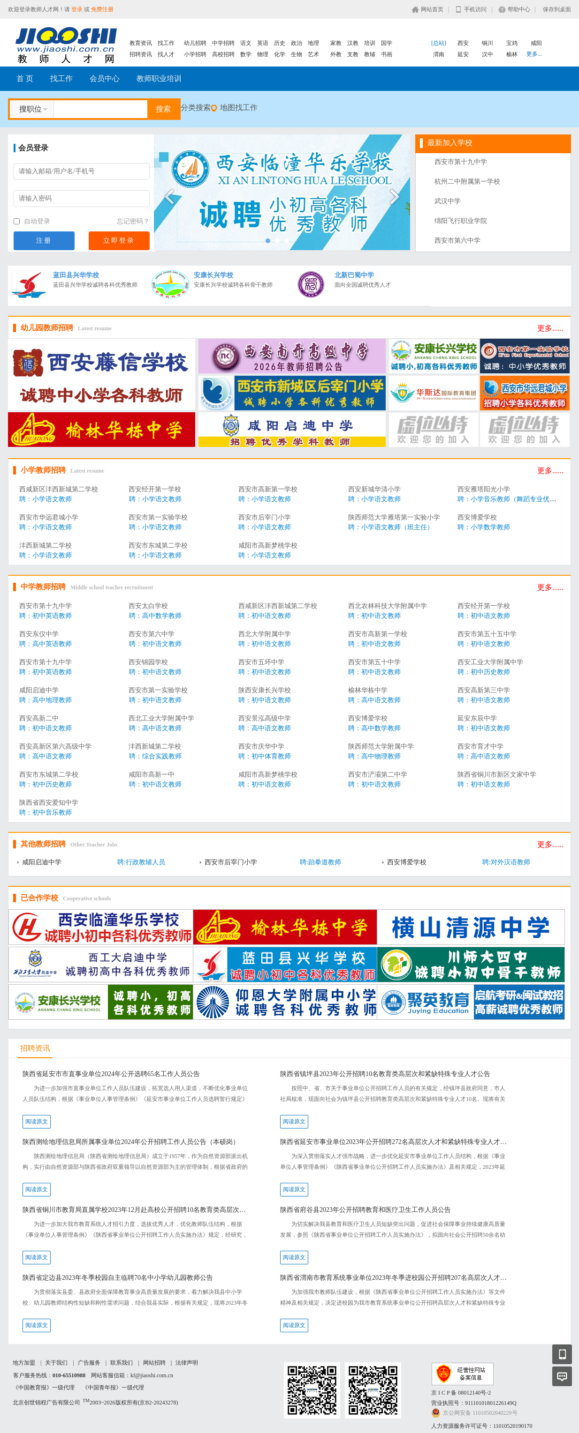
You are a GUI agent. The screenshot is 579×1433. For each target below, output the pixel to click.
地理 (313, 43)
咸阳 (536, 43)
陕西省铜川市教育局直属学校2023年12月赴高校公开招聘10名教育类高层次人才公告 (137, 1209)
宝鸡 (512, 43)
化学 (279, 54)
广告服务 (89, 1362)
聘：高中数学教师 (155, 615)
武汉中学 (447, 201)
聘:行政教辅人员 (141, 862)
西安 (463, 43)
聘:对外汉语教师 (506, 862)
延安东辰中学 (477, 718)
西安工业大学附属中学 (490, 662)
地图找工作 (239, 107)
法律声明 (186, 1362)
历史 (279, 43)
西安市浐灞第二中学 (377, 774)
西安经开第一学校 (155, 489)
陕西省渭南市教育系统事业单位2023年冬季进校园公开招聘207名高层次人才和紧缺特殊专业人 (395, 1277)
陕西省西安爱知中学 (48, 802)
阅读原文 (36, 1121)
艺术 (313, 54)
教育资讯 (141, 43)
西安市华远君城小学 (48, 517)
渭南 (438, 54)
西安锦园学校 (148, 662)
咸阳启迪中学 (39, 690)
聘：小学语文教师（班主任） (391, 527)
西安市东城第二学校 (158, 545)
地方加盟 (24, 1362)
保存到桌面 (557, 9)
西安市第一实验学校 (158, 517)
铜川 (487, 43)
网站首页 (432, 9)
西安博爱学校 (477, 517)
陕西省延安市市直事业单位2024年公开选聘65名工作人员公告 (111, 1073)
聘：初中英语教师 (45, 615)
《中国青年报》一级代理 (113, 1387)
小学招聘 (195, 54)
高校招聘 (223, 54)
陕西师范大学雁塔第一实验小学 (394, 517)
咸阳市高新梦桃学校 (267, 545)
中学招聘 (223, 43)
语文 (245, 43)
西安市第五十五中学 (487, 634)
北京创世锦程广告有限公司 (46, 1402)
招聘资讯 (141, 54)
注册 (44, 240)
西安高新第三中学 (483, 690)
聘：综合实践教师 (155, 756)
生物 (296, 54)
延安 (463, 54)
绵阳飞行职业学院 (460, 220)
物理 (262, 54)
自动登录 (32, 221)
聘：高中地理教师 (45, 700)
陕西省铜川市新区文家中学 (496, 774)
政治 (296, 43)
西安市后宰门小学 (264, 517)
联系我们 (121, 1362)
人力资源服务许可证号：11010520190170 (482, 1426)
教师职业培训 (159, 78)
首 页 (24, 78)
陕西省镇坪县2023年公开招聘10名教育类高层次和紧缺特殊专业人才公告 (385, 1073)
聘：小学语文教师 (45, 499)
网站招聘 (154, 1362)
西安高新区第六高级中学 (55, 746)
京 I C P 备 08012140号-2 (461, 1392)
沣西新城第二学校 (45, 545)
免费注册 (102, 9)
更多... (534, 54)
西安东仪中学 (39, 634)
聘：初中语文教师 (264, 615)
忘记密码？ (133, 221)
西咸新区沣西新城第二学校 (58, 489)
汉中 (487, 54)
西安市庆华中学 (261, 746)
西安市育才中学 (480, 746)
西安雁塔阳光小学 (483, 489)
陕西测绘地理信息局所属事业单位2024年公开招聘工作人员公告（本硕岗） (131, 1141)
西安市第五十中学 (374, 662)
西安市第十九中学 (460, 161)
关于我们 (56, 1362)
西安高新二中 (39, 718)
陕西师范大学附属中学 (381, 746)
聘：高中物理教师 (374, 756)
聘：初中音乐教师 (45, 812)
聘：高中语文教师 (374, 700)
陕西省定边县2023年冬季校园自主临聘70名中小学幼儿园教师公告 (118, 1277)
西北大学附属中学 (264, 634)
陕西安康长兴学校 (264, 690)
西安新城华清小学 (374, 489)
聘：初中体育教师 (264, 756)
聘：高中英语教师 (45, 643)
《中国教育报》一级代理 (44, 1387)
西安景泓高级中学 (264, 718)
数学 (245, 54)
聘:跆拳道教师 (320, 862)
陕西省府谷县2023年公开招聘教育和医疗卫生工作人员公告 (365, 1209)
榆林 (512, 54)
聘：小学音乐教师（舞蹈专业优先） (510, 499)
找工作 (166, 43)
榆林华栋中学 (368, 690)
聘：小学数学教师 (483, 527)
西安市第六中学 (457, 240)
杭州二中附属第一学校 (467, 181)
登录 (77, 9)
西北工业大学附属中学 (161, 718)
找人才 (166, 54)
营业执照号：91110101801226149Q (474, 1403)
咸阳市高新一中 (152, 774)
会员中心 (105, 78)
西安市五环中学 (261, 662)
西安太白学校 (148, 605)
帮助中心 (519, 9)
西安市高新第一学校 (267, 489)
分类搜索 (196, 107)
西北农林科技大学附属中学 (387, 605)
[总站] (438, 43)
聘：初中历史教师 (483, 672)
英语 (262, 43)
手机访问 (475, 9)
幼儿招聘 (195, 43)
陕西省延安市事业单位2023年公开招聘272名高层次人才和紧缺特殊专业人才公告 (395, 1141)
